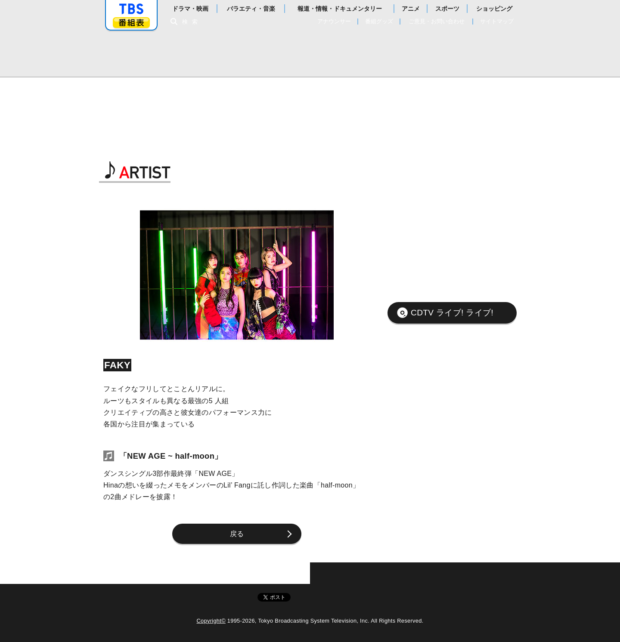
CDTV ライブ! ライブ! (452, 312)
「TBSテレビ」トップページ (131, 9)
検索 (192, 22)
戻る (237, 533)
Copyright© (211, 620)
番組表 (131, 22)
